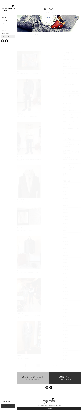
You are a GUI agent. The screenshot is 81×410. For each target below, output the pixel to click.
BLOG (23, 34)
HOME (18, 34)
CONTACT (8, 406)
